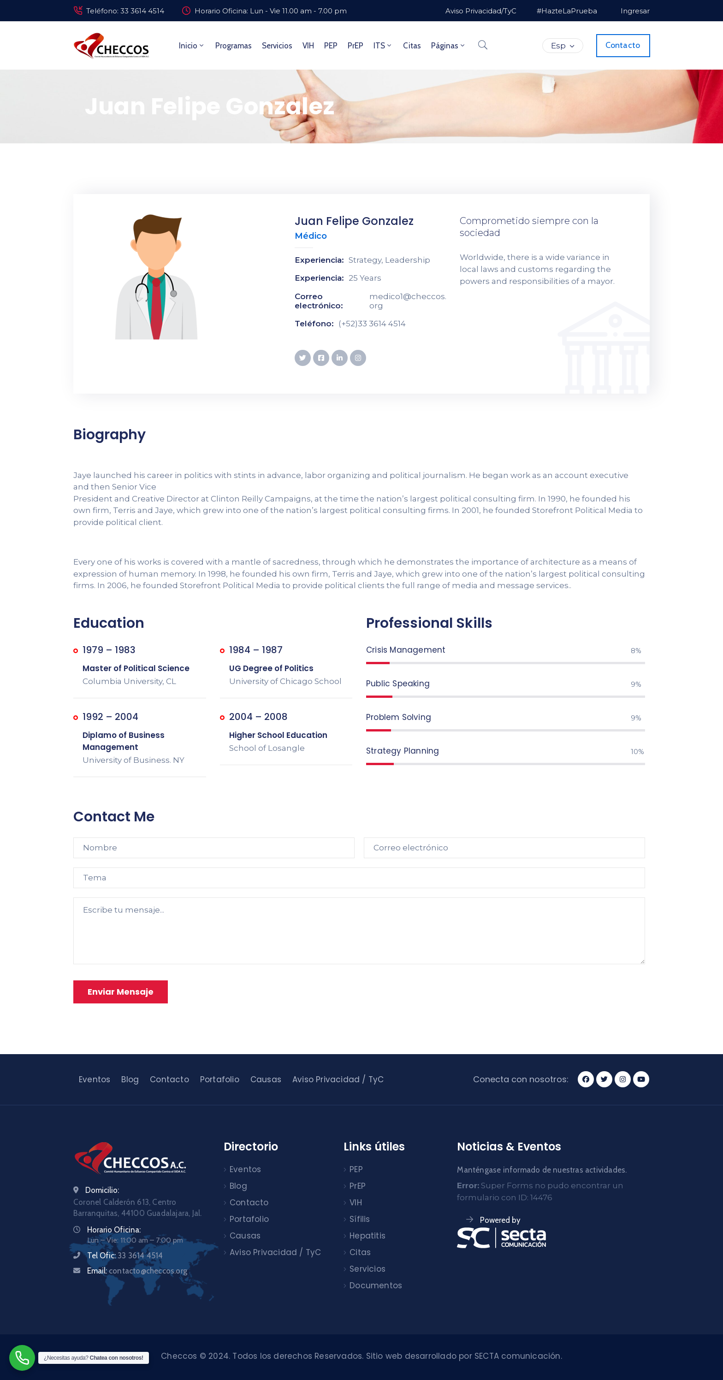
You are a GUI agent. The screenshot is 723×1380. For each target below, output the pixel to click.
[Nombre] (214, 847)
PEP (331, 45)
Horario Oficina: (114, 1229)
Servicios (277, 45)
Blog (130, 1079)
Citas (412, 45)
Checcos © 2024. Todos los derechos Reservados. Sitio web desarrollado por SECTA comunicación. (361, 1356)
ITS (383, 45)
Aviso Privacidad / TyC (338, 1079)
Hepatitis (367, 1235)
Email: (137, 1270)
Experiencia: (319, 260)
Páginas (448, 45)
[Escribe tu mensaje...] (359, 930)
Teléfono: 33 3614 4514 (125, 10)
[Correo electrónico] (504, 847)
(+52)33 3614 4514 (372, 323)
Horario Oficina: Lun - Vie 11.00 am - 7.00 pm (271, 10)
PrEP (355, 45)
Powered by (500, 1220)
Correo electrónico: (319, 301)
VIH (308, 45)
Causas (265, 1079)
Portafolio (219, 1079)
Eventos (94, 1079)
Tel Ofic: (125, 1255)
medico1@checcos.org (407, 301)
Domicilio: (102, 1190)
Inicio (192, 45)
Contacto (169, 1079)
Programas (233, 45)
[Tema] (359, 877)
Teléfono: (314, 323)
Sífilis (360, 1219)
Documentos (376, 1285)
